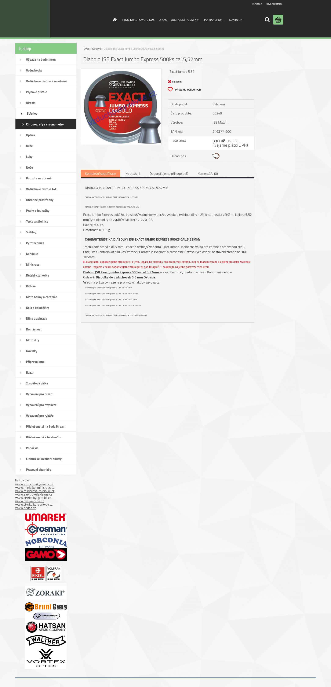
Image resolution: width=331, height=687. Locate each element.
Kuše (29, 145)
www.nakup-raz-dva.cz (142, 282)
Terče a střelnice (37, 221)
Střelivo (32, 113)
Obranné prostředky (40, 199)
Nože (29, 167)
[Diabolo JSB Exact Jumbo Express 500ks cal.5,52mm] (121, 70)
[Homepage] (114, 20)
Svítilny (31, 232)
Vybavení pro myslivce (41, 404)
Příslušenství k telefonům (43, 437)
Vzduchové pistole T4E (41, 189)
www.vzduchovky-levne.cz (34, 484)
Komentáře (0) (208, 173)
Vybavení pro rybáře (40, 415)
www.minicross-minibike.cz (34, 490)
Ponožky (32, 448)
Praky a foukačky (37, 210)
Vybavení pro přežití (39, 394)
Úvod (87, 49)
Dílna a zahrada (36, 318)
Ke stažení (133, 173)
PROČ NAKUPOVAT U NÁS (138, 19)
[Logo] (73, 18)
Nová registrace (274, 4)
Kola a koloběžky (37, 307)
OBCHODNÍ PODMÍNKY (185, 19)
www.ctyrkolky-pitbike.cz (33, 497)
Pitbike (31, 286)
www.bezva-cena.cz (29, 501)
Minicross (32, 264)
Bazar (30, 372)
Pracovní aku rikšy (38, 469)
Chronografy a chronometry (45, 124)
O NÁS (163, 19)
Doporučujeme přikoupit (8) (169, 173)
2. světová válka (37, 383)
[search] (267, 20)
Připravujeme (35, 361)
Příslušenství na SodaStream (45, 426)
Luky (29, 156)
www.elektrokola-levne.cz (33, 494)
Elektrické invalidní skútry (44, 458)
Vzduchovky (34, 70)
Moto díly (32, 340)
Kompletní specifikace (100, 173)
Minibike (32, 253)
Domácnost (33, 329)
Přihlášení (257, 4)
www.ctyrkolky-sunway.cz (34, 504)
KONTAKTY (236, 19)
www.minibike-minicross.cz (34, 487)
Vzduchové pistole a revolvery (46, 81)
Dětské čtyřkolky (37, 275)
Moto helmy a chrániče (41, 297)
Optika (30, 135)
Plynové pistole (36, 91)
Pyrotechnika (35, 243)
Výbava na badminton (41, 59)
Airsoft (30, 102)
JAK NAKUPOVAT (214, 19)
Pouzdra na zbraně (38, 178)
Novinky (31, 350)
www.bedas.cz (25, 507)
